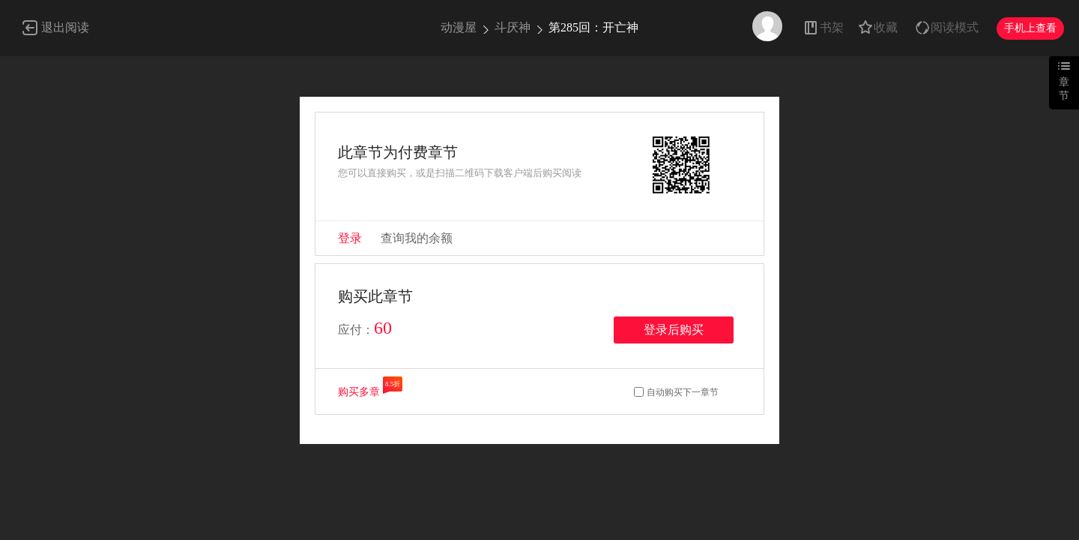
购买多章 (359, 392)
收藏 (886, 27)
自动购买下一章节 (683, 392)
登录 (350, 238)
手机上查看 (1030, 28)
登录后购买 (674, 329)
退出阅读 (65, 27)
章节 (1064, 88)
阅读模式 (955, 27)
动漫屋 (459, 27)
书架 (832, 27)
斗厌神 (513, 27)
